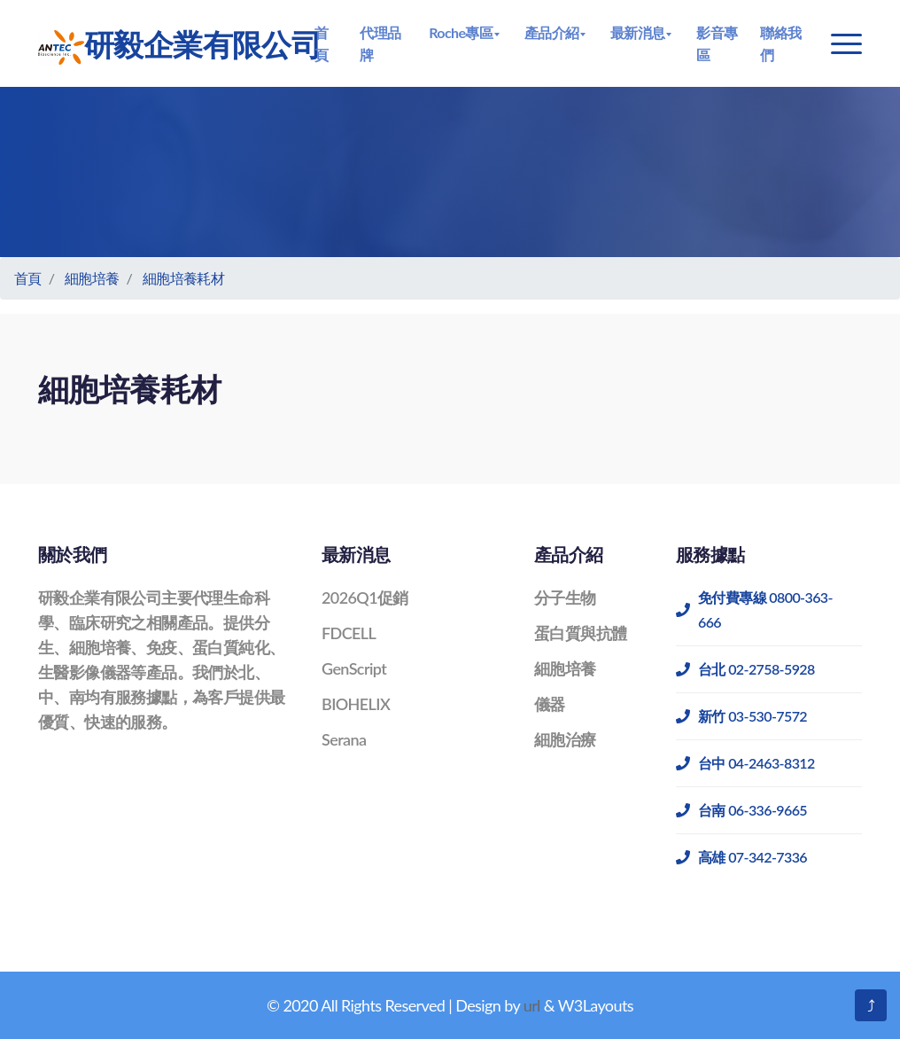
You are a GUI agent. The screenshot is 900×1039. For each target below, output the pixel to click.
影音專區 (716, 43)
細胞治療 (565, 739)
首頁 (321, 43)
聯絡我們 (780, 43)
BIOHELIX (356, 704)
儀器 (549, 704)
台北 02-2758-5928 (745, 668)
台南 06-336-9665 (741, 809)
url (532, 1005)
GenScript (354, 668)
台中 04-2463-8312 (745, 762)
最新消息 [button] (637, 32)
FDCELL (349, 633)
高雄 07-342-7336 (741, 856)
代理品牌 (380, 43)
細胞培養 (92, 278)
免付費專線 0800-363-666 (754, 609)
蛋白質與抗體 (580, 633)
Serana (344, 739)
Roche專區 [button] (461, 32)
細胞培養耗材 (183, 278)
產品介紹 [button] (551, 32)
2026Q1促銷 (365, 597)
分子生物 (565, 597)
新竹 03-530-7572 (741, 715)
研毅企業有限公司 (170, 46)
